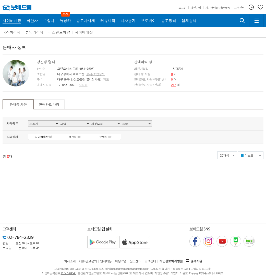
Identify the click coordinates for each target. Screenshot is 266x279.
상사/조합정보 (95, 73)
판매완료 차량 (49, 104)
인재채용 (106, 261)
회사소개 (70, 261)
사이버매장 (84, 32)
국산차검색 (11, 32)
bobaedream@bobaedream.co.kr (129, 268)
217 (173, 84)
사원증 (83, 84)
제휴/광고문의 (88, 261)
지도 (106, 79)
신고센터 (135, 261)
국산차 (74, 137)
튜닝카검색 (34, 32)
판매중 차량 (18, 104)
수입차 (105, 137)
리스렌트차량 (59, 32)
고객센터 (150, 261)
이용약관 (121, 261)
